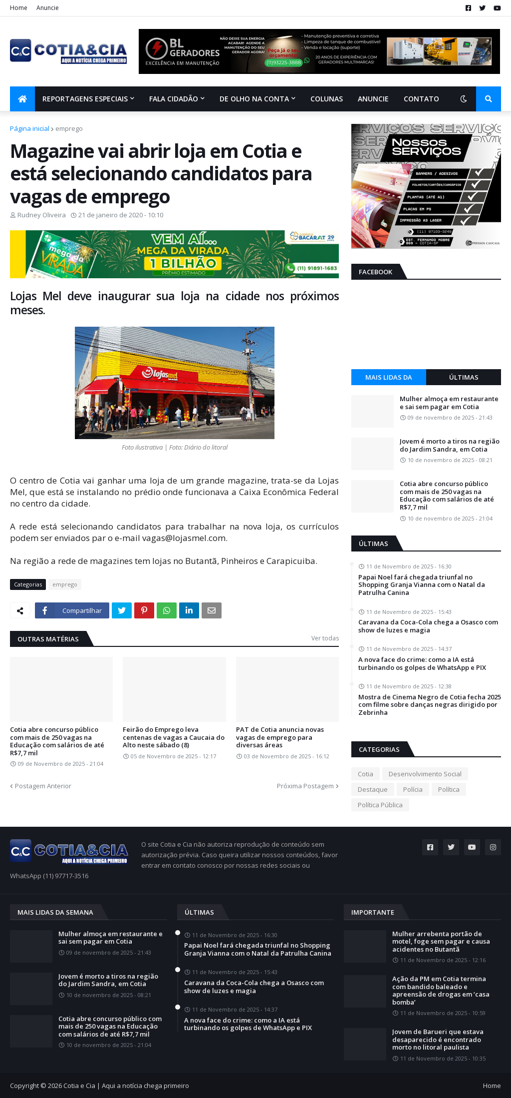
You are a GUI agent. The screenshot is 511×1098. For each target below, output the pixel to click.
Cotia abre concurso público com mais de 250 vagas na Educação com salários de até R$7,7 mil (57, 741)
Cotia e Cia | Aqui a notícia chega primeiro (126, 1085)
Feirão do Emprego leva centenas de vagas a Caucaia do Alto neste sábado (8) (174, 737)
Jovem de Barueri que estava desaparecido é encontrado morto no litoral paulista (438, 1040)
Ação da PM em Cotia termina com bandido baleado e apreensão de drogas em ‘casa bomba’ (441, 990)
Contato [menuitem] (421, 98)
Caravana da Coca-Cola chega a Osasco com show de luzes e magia (428, 626)
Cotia (365, 773)
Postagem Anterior (43, 785)
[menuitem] (22, 98)
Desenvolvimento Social (425, 773)
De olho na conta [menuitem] (254, 98)
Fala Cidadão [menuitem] (173, 98)
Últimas (464, 377)
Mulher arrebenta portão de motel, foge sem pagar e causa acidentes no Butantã (441, 942)
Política (449, 789)
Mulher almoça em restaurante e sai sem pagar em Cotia (449, 403)
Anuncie (47, 7)
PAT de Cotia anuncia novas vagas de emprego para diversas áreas (280, 737)
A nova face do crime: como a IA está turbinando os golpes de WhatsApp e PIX (422, 663)
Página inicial (29, 128)
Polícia (413, 789)
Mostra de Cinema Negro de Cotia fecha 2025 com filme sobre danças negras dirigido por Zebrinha (429, 705)
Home (18, 7)
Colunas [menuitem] (326, 98)
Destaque (373, 789)
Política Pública (380, 804)
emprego (69, 128)
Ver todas (325, 638)
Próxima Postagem (305, 785)
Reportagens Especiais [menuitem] (85, 98)
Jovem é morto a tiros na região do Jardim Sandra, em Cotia (450, 445)
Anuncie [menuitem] (373, 98)
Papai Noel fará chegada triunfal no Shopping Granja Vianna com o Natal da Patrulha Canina (421, 585)
